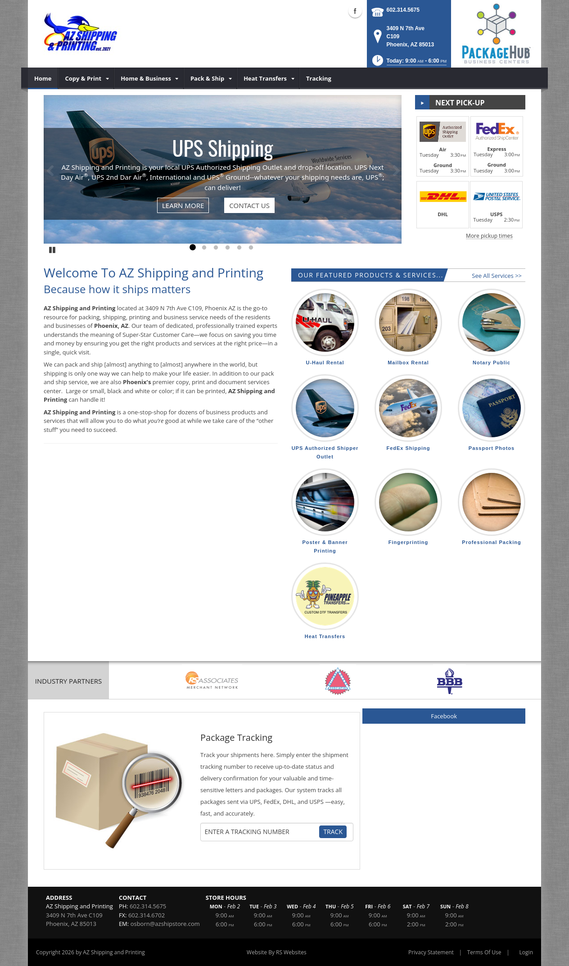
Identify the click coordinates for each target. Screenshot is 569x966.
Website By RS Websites (277, 952)
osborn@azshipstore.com (165, 924)
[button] (408, 63)
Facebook (444, 716)
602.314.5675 (403, 10)
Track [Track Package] (333, 831)
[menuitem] (43, 78)
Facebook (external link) (355, 11)
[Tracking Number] (261, 831)
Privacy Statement (431, 952)
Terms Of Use (484, 952)
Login (526, 952)
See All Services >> (497, 276)
